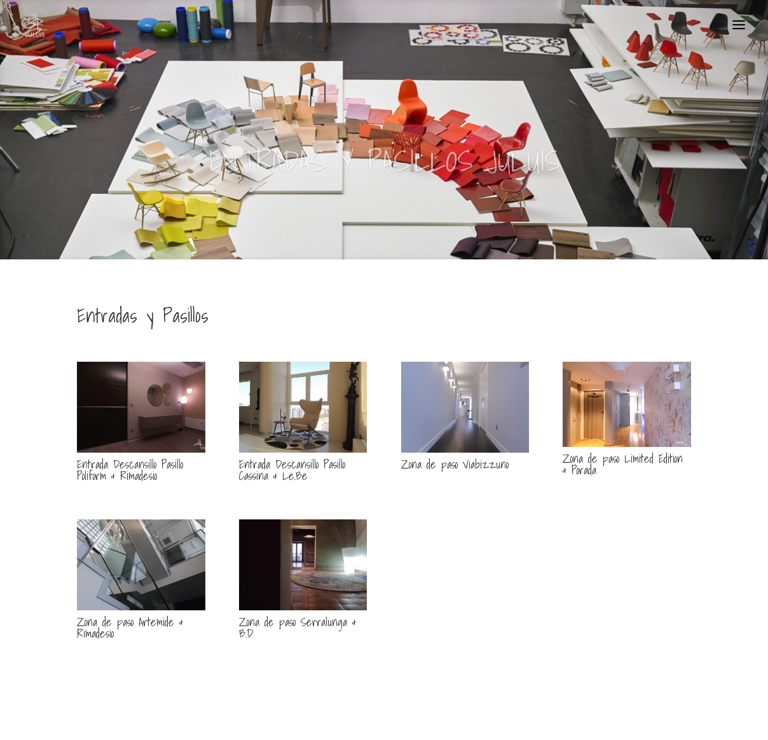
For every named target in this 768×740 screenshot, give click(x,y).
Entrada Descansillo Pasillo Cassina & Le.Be (292, 470)
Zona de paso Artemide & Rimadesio (130, 628)
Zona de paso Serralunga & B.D (297, 628)
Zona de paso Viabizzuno (455, 464)
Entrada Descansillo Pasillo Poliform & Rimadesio (130, 470)
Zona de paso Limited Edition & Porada (623, 464)
